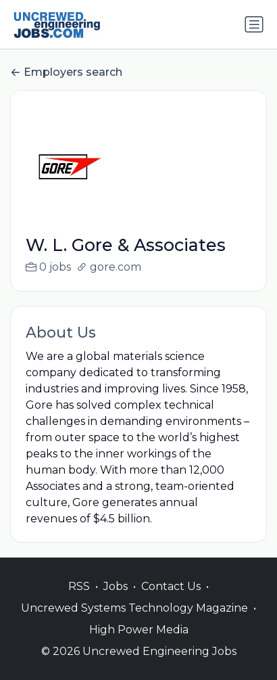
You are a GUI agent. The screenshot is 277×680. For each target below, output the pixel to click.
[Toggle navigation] (254, 24)
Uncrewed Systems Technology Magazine (134, 622)
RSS (79, 600)
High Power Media (138, 643)
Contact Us (171, 600)
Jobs (115, 600)
